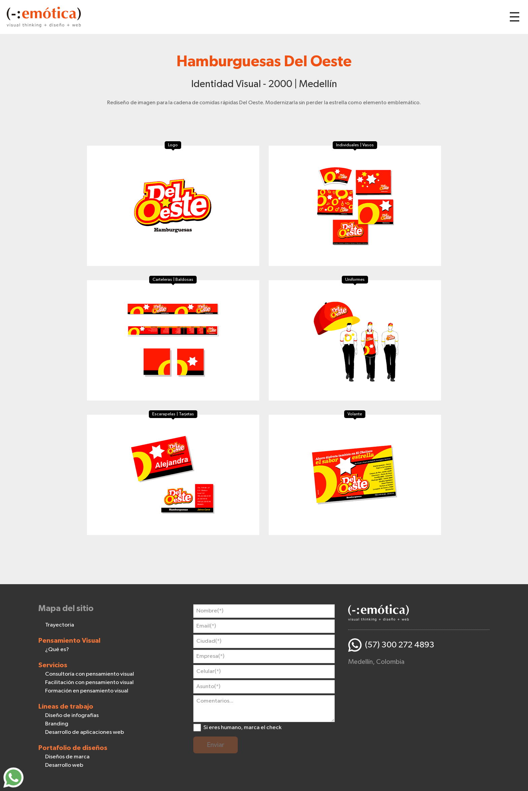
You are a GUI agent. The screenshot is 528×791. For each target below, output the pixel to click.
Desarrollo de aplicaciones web (84, 732)
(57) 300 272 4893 (399, 645)
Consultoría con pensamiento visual (89, 674)
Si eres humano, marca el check (242, 727)
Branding (56, 724)
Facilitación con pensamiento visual (89, 682)
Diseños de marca (67, 757)
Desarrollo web (64, 765)
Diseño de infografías (72, 715)
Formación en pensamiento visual (86, 691)
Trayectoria (59, 625)
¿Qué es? (57, 649)
